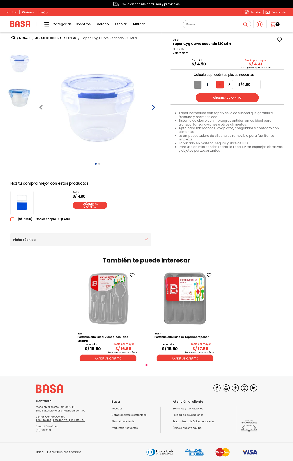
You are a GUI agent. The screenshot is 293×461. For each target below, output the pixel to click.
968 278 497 (43, 420)
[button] (275, 12)
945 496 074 (61, 420)
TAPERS (71, 38)
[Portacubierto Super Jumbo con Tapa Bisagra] (108, 315)
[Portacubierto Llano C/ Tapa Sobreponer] (184, 315)
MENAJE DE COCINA (48, 38)
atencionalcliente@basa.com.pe (64, 410)
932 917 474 (77, 420)
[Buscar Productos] (245, 24)
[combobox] (217, 24)
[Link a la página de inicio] (13, 38)
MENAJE (24, 38)
